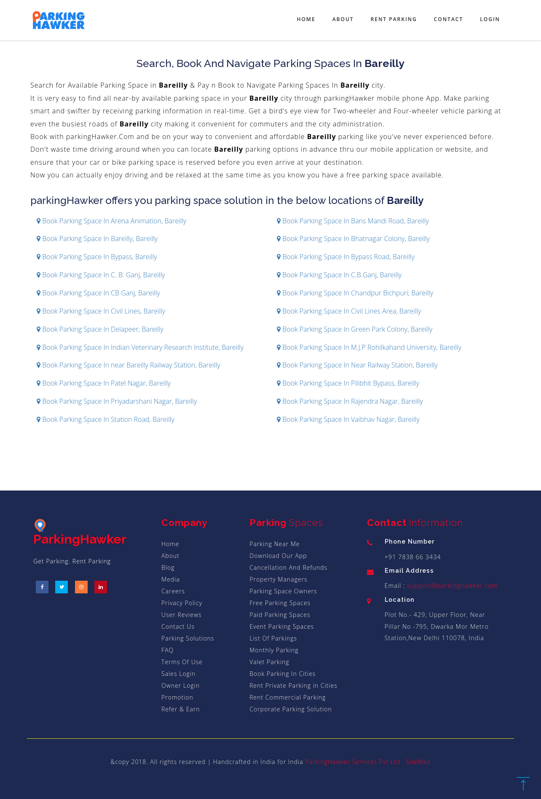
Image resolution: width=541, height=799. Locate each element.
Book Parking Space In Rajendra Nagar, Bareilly (350, 401)
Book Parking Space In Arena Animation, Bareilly (111, 220)
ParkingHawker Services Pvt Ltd (352, 762)
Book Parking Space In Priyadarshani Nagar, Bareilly (117, 401)
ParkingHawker (79, 533)
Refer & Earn (180, 709)
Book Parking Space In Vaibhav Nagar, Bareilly (348, 419)
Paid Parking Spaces (279, 615)
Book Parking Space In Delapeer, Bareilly (100, 329)
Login (490, 19)
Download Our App (278, 556)
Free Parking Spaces (280, 603)
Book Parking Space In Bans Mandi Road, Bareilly (353, 220)
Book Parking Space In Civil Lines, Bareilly (101, 311)
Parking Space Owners (283, 591)
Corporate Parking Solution (290, 709)
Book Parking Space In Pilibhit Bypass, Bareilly (348, 383)
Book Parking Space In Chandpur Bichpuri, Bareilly (355, 293)
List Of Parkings (273, 638)
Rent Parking (394, 19)
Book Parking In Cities (282, 674)
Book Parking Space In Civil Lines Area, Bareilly (349, 311)
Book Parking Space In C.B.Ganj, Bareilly (339, 274)
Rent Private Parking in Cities (293, 685)
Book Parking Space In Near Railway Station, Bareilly (357, 365)
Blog (167, 567)
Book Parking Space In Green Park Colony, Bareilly (354, 329)
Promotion (177, 697)
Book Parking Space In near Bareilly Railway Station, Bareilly (128, 365)
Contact (448, 19)
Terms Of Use (182, 662)
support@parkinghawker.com (451, 586)
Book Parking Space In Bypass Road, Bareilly (346, 256)
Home (306, 19)
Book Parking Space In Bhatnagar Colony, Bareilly (353, 238)
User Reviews (181, 615)
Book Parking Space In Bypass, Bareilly (97, 256)
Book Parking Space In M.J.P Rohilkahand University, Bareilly (369, 347)
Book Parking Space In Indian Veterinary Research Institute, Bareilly (140, 347)
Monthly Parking (273, 650)
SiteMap (418, 762)
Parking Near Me (274, 544)
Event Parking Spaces (281, 626)
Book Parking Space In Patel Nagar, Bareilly (104, 383)
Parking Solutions (187, 638)
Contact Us (178, 626)
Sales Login (178, 674)
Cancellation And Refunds (288, 567)
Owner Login (180, 685)
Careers (173, 591)
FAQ (167, 650)
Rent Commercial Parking (287, 697)
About (343, 19)
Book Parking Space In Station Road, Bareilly (105, 419)
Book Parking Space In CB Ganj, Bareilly (98, 293)
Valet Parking (269, 662)
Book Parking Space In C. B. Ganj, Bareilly (101, 274)
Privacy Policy (181, 603)
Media (170, 579)
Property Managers (278, 579)
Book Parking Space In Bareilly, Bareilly (97, 238)
